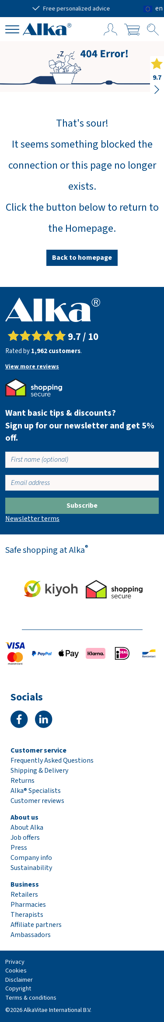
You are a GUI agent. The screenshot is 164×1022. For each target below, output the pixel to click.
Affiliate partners (36, 925)
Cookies (16, 970)
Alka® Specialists (35, 791)
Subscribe (82, 505)
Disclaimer (19, 979)
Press (18, 847)
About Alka (26, 827)
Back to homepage (82, 257)
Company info (31, 858)
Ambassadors (30, 935)
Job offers (25, 837)
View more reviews (32, 366)
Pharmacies (28, 904)
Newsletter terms (32, 518)
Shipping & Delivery (39, 770)
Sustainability (31, 868)
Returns (22, 780)
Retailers (24, 894)
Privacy (14, 961)
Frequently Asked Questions (52, 760)
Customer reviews (37, 801)
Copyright (18, 988)
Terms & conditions (30, 997)
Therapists (26, 914)
